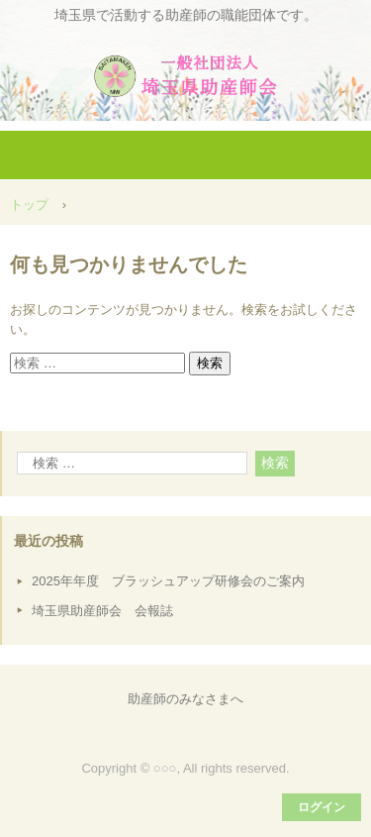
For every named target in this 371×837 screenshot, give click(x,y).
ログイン (321, 807)
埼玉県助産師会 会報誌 (102, 610)
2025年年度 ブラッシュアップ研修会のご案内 (168, 581)
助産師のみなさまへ (185, 698)
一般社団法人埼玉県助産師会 (186, 69)
